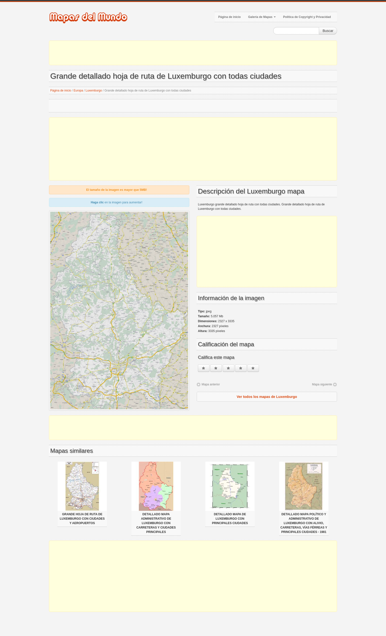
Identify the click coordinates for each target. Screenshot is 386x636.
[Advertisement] (193, 53)
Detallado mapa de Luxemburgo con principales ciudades (230, 519)
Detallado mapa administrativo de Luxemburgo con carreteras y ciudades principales (156, 523)
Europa (78, 90)
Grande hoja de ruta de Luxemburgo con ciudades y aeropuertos (82, 519)
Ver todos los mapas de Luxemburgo (267, 397)
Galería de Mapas (262, 17)
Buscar (327, 31)
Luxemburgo (94, 90)
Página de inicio (229, 17)
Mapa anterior (211, 384)
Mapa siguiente (322, 384)
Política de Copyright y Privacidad (307, 17)
